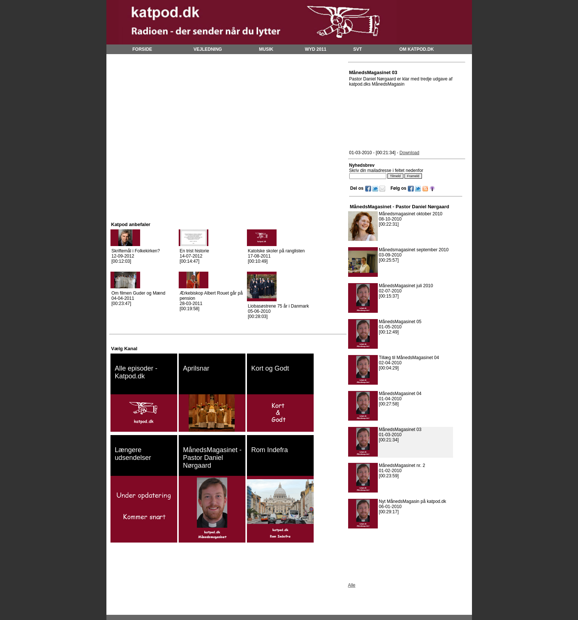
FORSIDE (142, 49)
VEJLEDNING (208, 49)
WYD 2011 (315, 49)
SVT (357, 49)
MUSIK (266, 49)
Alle (352, 585)
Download (409, 152)
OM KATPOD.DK (416, 49)
